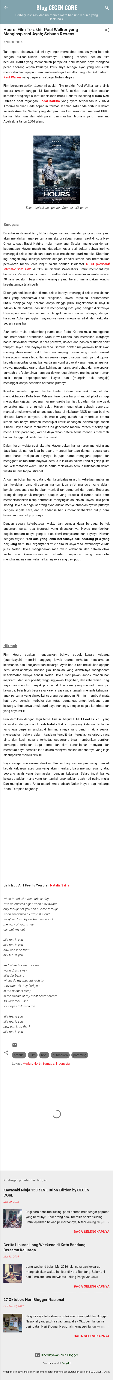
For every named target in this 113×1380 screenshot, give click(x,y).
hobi (44, 1055)
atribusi (19, 1055)
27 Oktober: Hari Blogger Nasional (33, 1299)
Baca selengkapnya (92, 1232)
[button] (107, 30)
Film (33, 1055)
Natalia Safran (60, 885)
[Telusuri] (107, 8)
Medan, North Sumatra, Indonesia (46, 1063)
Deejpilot (66, 1363)
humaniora (60, 1055)
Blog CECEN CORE (56, 7)
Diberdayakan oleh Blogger (56, 1355)
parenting (79, 1055)
